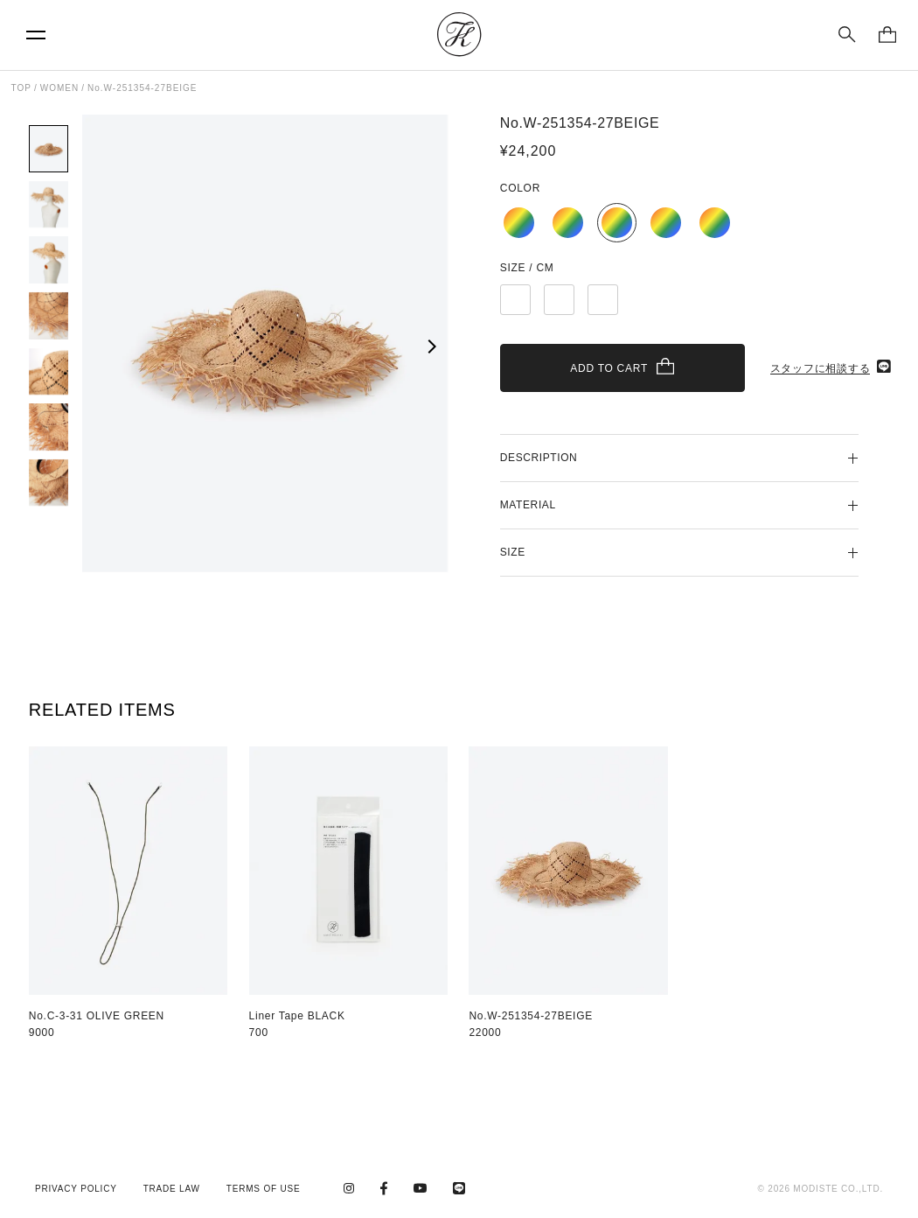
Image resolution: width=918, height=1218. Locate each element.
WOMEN (59, 88)
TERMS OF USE (263, 1189)
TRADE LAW (171, 1189)
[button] (429, 346)
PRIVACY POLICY (76, 1189)
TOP (21, 88)
